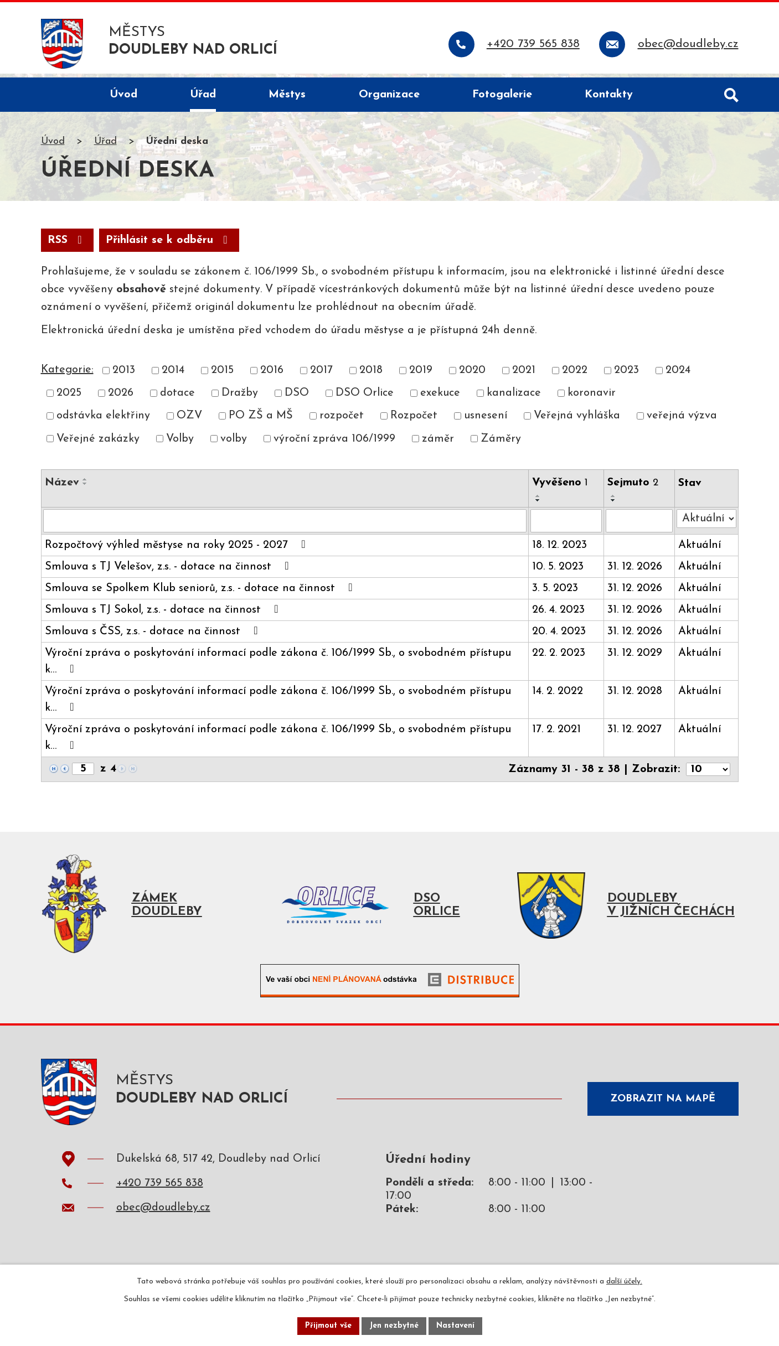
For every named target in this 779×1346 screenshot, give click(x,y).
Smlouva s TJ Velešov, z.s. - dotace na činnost (169, 571)
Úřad (105, 146)
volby (233, 443)
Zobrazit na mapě (662, 1103)
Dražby (239, 397)
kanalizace (514, 397)
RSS (67, 244)
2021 (523, 374)
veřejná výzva (682, 420)
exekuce (440, 397)
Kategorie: (67, 374)
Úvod (53, 146)
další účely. (624, 1281)
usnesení (485, 420)
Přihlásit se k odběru (169, 244)
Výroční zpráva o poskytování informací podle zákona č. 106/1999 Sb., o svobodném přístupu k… (278, 666)
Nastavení (455, 1326)
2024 (677, 374)
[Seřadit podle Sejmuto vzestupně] (613, 500)
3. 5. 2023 (554, 592)
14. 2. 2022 (557, 695)
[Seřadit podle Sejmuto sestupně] (613, 505)
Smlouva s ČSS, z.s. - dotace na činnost (154, 635)
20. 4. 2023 (558, 635)
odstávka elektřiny (103, 420)
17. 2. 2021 (556, 733)
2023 (626, 374)
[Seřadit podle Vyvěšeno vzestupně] (538, 500)
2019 (420, 374)
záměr (438, 443)
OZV (189, 420)
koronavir (592, 397)
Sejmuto (632, 487)
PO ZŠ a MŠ (261, 420)
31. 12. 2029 (634, 657)
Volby (180, 443)
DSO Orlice (365, 397)
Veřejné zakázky (98, 443)
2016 (271, 374)
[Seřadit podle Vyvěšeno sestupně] (538, 505)
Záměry (501, 443)
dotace (177, 397)
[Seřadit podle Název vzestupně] (85, 484)
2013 (123, 374)
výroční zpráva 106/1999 (334, 443)
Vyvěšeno (559, 487)
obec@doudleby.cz (163, 1215)
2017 (321, 374)
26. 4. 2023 (558, 614)
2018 (371, 374)
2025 (68, 397)
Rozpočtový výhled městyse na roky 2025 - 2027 (178, 549)
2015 (222, 374)
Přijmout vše (328, 1326)
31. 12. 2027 (634, 733)
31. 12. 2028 (634, 695)
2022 (574, 374)
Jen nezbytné (394, 1326)
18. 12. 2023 (559, 549)
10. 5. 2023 (557, 571)
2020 (472, 374)
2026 (120, 397)
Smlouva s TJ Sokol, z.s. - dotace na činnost (164, 614)
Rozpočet (413, 420)
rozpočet (341, 420)
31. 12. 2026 (634, 571)
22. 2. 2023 (558, 657)
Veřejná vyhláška (577, 420)
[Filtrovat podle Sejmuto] (639, 525)
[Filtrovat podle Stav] (706, 523)
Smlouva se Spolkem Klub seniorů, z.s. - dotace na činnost (201, 592)
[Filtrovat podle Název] (285, 525)
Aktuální (699, 549)
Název (62, 487)
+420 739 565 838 (159, 1191)
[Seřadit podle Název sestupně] (85, 488)
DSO (297, 397)
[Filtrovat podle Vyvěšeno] (566, 525)
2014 (173, 374)
